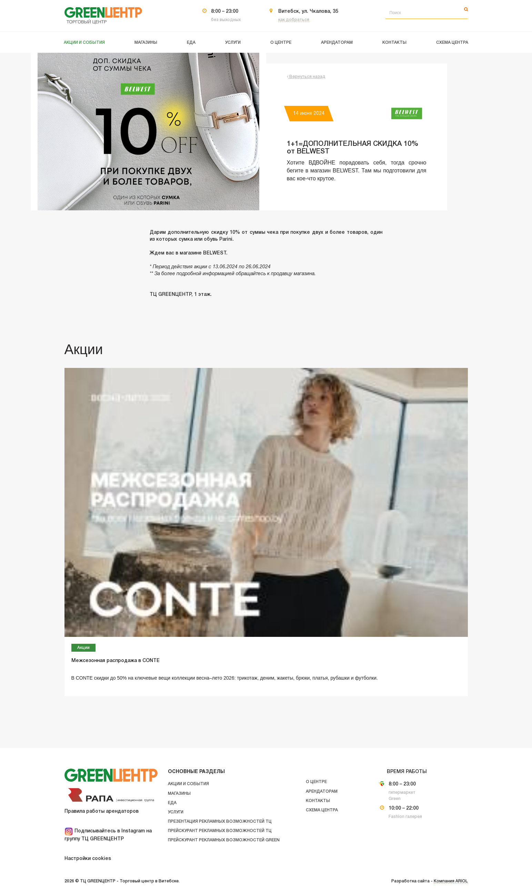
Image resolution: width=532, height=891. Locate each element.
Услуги (175, 812)
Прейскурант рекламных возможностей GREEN (224, 840)
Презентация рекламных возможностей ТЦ (220, 821)
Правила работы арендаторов (101, 811)
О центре (316, 782)
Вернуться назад (306, 77)
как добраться (293, 20)
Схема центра (322, 810)
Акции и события (188, 784)
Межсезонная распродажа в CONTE (115, 661)
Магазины (179, 793)
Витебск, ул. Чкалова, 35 (308, 11)
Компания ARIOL (451, 881)
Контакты (318, 801)
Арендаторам (322, 791)
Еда (172, 803)
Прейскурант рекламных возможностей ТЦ (220, 831)
